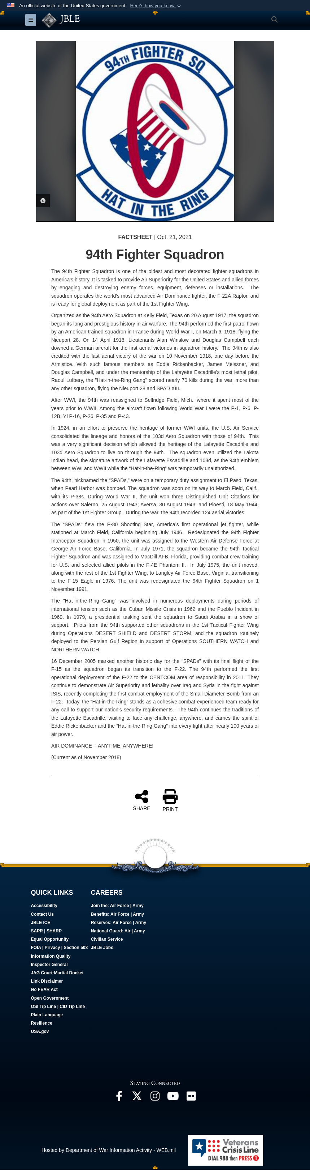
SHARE (141, 801)
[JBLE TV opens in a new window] (173, 1099)
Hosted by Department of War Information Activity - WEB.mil (109, 1151)
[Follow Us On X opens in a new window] (137, 1099)
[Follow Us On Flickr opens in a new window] (191, 1099)
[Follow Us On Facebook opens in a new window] (119, 1099)
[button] (156, 5)
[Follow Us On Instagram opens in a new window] (155, 1099)
